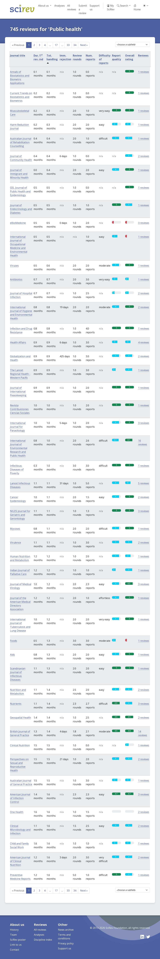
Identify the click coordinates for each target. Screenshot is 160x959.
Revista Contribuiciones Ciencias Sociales (20, 409)
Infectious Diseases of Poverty (17, 469)
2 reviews (143, 156)
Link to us (16, 944)
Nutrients (15, 703)
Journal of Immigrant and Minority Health (19, 173)
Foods (13, 640)
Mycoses (15, 528)
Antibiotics (16, 279)
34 (74, 45)
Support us (94, 7)
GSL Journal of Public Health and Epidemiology (20, 191)
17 (56, 45)
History (14, 929)
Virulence (15, 542)
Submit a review (83, 9)
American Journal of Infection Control (20, 798)
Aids (12, 654)
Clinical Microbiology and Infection (20, 829)
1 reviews (143, 72)
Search (122, 5)
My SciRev (110, 7)
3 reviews (143, 223)
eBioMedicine (18, 223)
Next (84, 45)
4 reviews (143, 342)
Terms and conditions (64, 936)
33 (68, 45)
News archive (66, 929)
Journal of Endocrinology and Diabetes (21, 209)
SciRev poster (18, 939)
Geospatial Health (20, 717)
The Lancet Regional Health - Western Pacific (20, 373)
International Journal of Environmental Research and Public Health (18, 448)
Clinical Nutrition (20, 745)
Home (137, 7)
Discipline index (43, 939)
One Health (16, 812)
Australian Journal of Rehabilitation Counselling (20, 142)
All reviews (71, 7)
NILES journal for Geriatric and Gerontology (20, 514)
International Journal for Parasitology (17, 426)
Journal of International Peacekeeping (18, 391)
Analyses (59, 5)
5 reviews (143, 483)
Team (13, 934)
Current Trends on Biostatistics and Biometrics (21, 96)
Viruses (14, 265)
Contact (14, 949)
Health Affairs (18, 342)
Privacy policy (66, 943)
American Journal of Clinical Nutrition (20, 861)
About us (43, 5)
